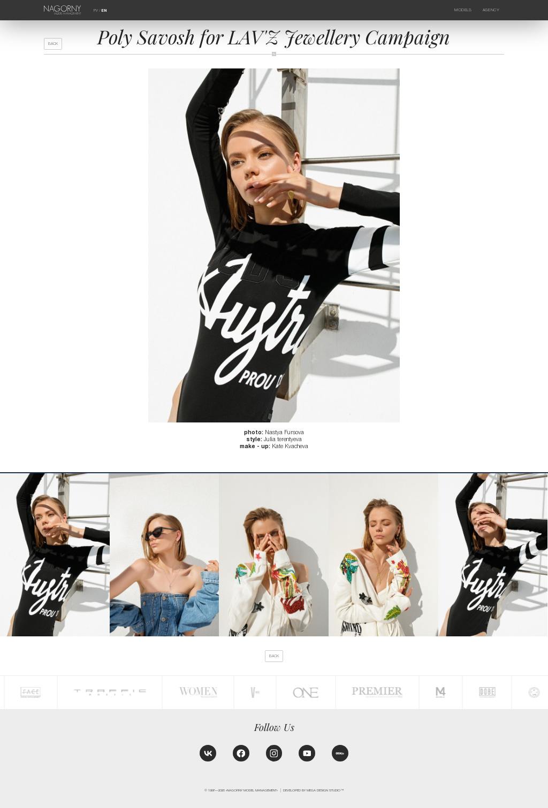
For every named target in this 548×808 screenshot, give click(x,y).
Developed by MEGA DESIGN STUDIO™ (313, 790)
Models (462, 9)
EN (103, 11)
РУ (96, 10)
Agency (491, 9)
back (53, 43)
